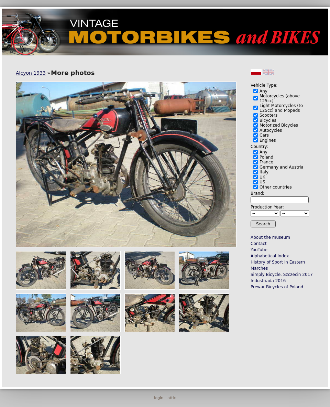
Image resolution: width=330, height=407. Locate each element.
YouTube (259, 249)
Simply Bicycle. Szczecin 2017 (282, 274)
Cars (264, 135)
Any (263, 91)
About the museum (270, 237)
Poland (266, 157)
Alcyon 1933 (31, 73)
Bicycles (268, 120)
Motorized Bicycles (279, 125)
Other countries (276, 187)
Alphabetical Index (270, 256)
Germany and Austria (282, 167)
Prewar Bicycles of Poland (277, 287)
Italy (264, 172)
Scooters (268, 115)
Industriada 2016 (268, 280)
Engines (268, 140)
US (262, 182)
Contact (259, 243)
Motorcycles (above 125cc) (280, 98)
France (266, 162)
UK (262, 177)
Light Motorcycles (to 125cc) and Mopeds (281, 108)
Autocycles (271, 130)
